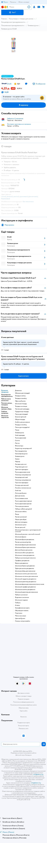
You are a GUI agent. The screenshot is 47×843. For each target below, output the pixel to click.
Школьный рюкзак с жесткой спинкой (27, 534)
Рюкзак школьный (21, 517)
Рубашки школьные (21, 595)
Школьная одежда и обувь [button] (6, 408)
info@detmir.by (38, 774)
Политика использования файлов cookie (23, 705)
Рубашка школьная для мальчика (25, 558)
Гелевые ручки (33, 25)
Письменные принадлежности (12, 25)
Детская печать (20, 496)
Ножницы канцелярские (23, 475)
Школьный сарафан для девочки (25, 587)
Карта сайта (23, 711)
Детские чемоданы (21, 522)
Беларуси (28, 755)
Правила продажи (23, 699)
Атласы (17, 605)
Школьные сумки (20, 525)
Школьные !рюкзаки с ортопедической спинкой (28, 530)
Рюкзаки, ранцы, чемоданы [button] (6, 404)
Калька (17, 459)
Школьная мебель (20, 511)
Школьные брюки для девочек (25, 566)
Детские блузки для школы (23, 550)
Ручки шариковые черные (23, 501)
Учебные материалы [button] (4, 412)
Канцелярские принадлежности (13, 22)
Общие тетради (20, 419)
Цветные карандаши (21, 469)
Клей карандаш (20, 435)
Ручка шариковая (20, 438)
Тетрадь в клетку (20, 396)
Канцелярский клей (21, 477)
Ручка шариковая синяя (22, 472)
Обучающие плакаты (21, 610)
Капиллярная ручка (21, 454)
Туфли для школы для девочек (24, 568)
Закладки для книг (21, 464)
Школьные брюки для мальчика (25, 547)
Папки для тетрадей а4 (22, 427)
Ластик (17, 443)
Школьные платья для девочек (24, 555)
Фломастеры (19, 446)
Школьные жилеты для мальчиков (26, 574)
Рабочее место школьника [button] (6, 399)
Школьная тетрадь (21, 404)
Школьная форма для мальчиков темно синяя (29, 584)
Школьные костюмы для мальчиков (26, 576)
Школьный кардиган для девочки (25, 579)
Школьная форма (20, 537)
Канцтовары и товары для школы (21, 19)
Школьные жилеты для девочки (25, 589)
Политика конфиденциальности (23, 702)
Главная (4, 19)
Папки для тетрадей (21, 414)
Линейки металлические (23, 488)
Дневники (18, 390)
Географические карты (22, 608)
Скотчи (17, 440)
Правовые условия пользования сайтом (23, 753)
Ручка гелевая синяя (21, 498)
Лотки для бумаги (20, 493)
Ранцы (17, 514)
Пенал (17, 430)
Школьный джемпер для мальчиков (26, 592)
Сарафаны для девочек (22, 560)
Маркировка (9, 225)
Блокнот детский (20, 417)
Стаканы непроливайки (22, 621)
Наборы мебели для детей (23, 509)
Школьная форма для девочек (24, 539)
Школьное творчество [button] (5, 416)
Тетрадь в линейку (21, 398)
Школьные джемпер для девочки (25, 581)
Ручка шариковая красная (23, 504)
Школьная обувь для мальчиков (25, 571)
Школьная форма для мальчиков (25, 545)
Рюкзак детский (20, 527)
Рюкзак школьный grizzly (23, 542)
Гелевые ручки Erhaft (9, 29)
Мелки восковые (20, 616)
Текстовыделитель (21, 451)
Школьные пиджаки (21, 600)
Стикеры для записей (22, 485)
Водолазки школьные (22, 597)
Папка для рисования (22, 506)
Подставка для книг (21, 467)
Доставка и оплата (23, 693)
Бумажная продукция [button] (5, 391)
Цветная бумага (20, 618)
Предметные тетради (22, 411)
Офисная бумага (20, 401)
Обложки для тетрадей (22, 393)
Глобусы (17, 603)
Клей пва (18, 490)
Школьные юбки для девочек (24, 553)
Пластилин (18, 613)
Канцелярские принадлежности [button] (7, 395)
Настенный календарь (22, 409)
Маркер (17, 461)
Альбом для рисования (22, 422)
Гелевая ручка (19, 433)
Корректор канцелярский (23, 448)
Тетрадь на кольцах (21, 406)
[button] (12, 12)
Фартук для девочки (21, 563)
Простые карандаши (21, 483)
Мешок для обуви (20, 519)
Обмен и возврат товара (23, 696)
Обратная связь (23, 708)
